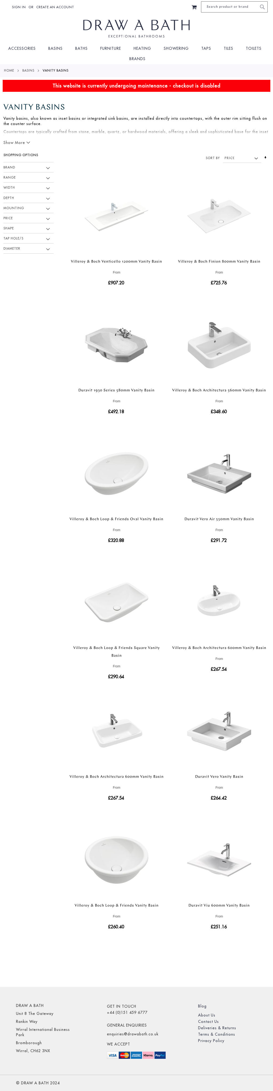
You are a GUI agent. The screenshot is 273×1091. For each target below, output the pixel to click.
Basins (28, 70)
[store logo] (136, 29)
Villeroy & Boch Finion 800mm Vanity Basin (219, 262)
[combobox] (234, 7)
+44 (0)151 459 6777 (127, 1012)
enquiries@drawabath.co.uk (132, 1034)
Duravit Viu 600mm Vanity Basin (219, 906)
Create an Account (55, 7)
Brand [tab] (9, 167)
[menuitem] (23, 48)
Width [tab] (9, 187)
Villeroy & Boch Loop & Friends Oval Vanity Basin (116, 519)
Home (9, 70)
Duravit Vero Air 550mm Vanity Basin (219, 519)
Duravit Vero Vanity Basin (219, 777)
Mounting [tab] (13, 208)
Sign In (19, 7)
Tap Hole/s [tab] (13, 238)
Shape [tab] (8, 228)
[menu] (136, 53)
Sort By (213, 158)
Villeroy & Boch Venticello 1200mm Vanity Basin (116, 262)
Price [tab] (8, 218)
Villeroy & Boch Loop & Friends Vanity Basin (117, 906)
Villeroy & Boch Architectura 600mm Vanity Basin (219, 648)
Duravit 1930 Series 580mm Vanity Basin (116, 390)
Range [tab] (9, 177)
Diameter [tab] (11, 248)
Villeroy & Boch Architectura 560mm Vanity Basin (219, 390)
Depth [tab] (8, 198)
